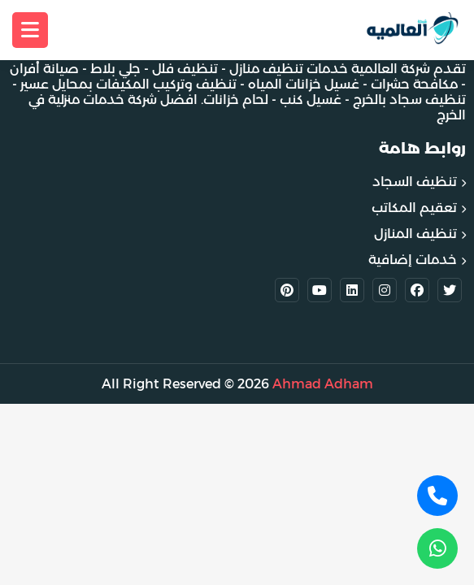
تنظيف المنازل (415, 233)
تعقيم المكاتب (414, 207)
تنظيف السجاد (414, 181)
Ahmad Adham (322, 384)
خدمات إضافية (412, 259)
